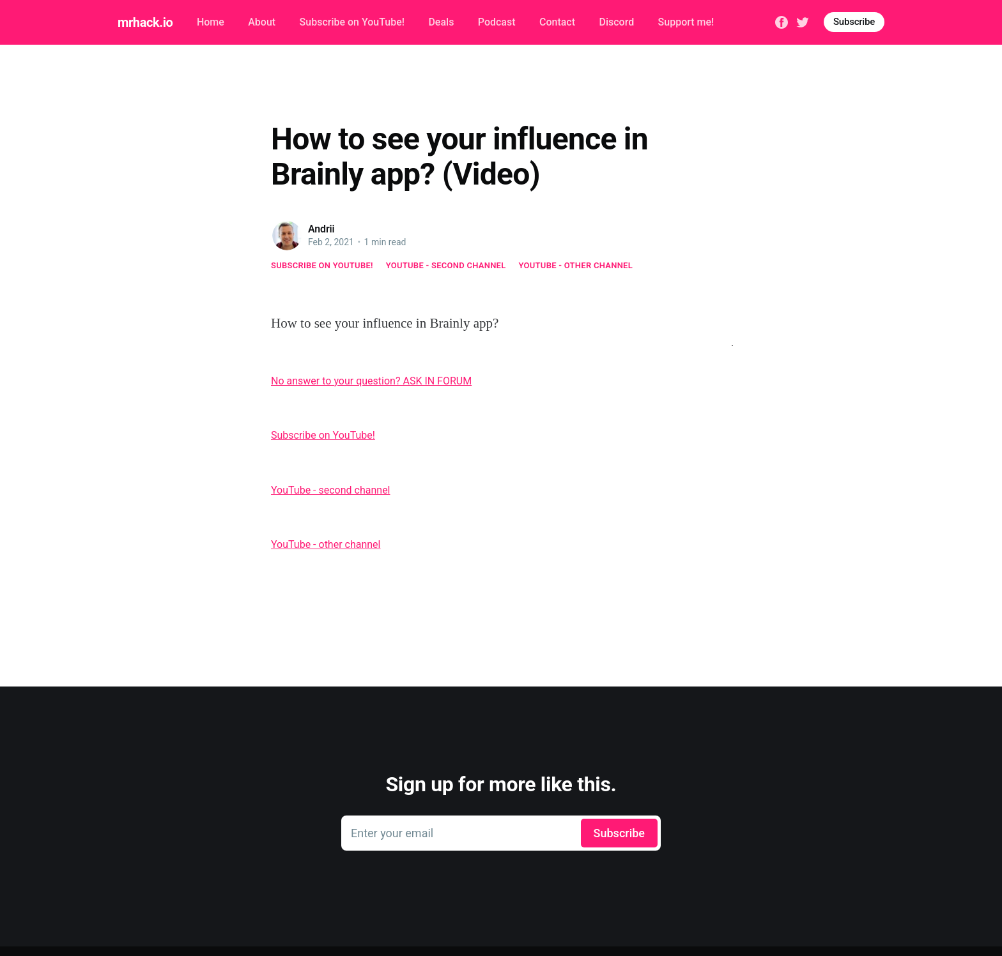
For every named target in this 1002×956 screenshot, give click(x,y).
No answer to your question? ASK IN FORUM (371, 381)
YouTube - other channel (576, 265)
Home (210, 22)
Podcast (497, 22)
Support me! (686, 22)
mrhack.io (145, 22)
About (261, 22)
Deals (441, 22)
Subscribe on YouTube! (352, 22)
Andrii (321, 229)
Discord (616, 22)
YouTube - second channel (446, 265)
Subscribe (854, 21)
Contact (557, 22)
